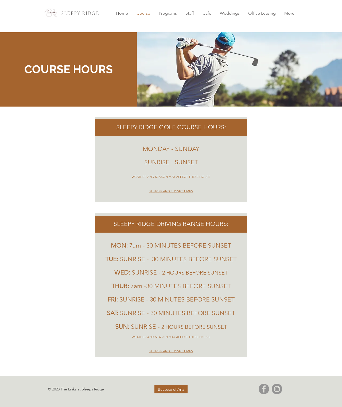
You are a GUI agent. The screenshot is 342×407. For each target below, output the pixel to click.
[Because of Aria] (171, 389)
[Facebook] (264, 389)
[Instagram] (277, 389)
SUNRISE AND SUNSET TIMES (171, 191)
